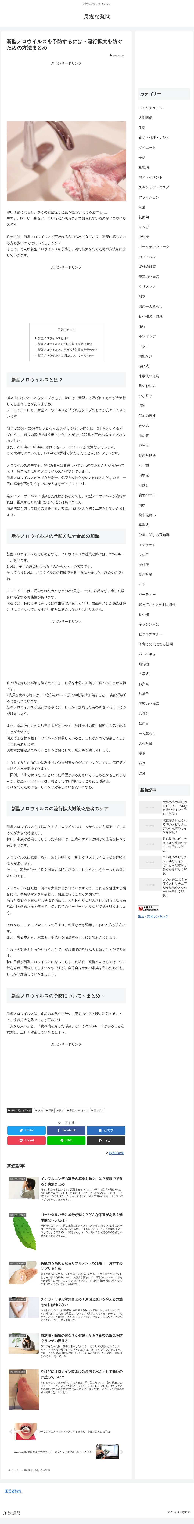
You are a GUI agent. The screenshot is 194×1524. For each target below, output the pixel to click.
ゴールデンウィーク (154, 247)
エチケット (147, 545)
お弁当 (144, 684)
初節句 (144, 217)
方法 (39, 1112)
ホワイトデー (149, 336)
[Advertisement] (66, 92)
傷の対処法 (147, 455)
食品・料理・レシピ (154, 138)
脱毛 (142, 753)
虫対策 (144, 237)
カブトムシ (147, 257)
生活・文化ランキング (153, 916)
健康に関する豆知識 (19, 1112)
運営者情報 (13, 1497)
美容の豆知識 (149, 704)
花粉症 (144, 445)
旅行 (142, 326)
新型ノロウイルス (77, 1112)
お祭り (144, 714)
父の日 (144, 555)
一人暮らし (147, 734)
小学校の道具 (149, 376)
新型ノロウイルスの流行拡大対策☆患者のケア (68, 350)
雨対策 (144, 436)
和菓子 (144, 694)
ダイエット (147, 148)
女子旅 (144, 465)
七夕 (142, 585)
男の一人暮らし (151, 306)
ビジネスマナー (151, 634)
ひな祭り (145, 396)
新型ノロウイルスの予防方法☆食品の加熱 (65, 344)
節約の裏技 (147, 416)
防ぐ (60, 1112)
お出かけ (145, 356)
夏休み (144, 426)
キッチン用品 (149, 624)
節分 (142, 773)
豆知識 (144, 167)
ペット (144, 346)
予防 (49, 1112)
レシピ (144, 227)
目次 (61, 330)
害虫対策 (145, 743)
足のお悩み (147, 386)
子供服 (144, 565)
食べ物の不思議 (151, 316)
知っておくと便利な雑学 (157, 604)
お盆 (142, 505)
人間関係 (145, 118)
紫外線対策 (147, 267)
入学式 (144, 674)
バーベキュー (149, 654)
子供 (142, 157)
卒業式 (144, 525)
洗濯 (142, 207)
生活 (142, 128)
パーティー (147, 594)
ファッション (149, 197)
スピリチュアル (151, 108)
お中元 (144, 475)
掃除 (142, 406)
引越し (144, 485)
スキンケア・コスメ (154, 187)
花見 (142, 763)
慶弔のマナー (149, 495)
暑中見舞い (147, 515)
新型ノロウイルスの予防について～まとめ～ (66, 356)
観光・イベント (151, 177)
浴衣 (142, 296)
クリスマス (147, 287)
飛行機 (144, 664)
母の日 (144, 724)
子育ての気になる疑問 (156, 644)
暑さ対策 (145, 575)
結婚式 (144, 366)
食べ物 (144, 614)
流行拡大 (97, 1112)
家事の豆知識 (149, 277)
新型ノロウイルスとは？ (52, 338)
